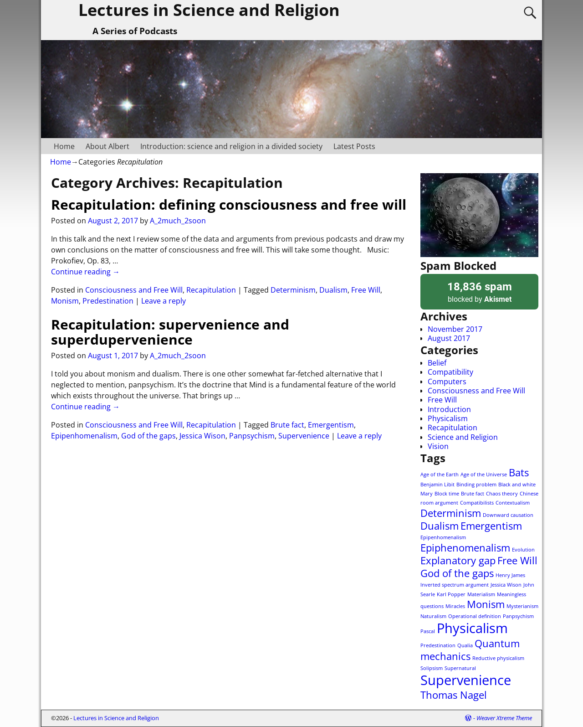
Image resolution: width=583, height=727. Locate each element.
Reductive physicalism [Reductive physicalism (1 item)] (498, 658)
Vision (438, 446)
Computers (447, 381)
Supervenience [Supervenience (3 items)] (465, 680)
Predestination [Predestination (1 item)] (437, 645)
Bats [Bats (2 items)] (519, 472)
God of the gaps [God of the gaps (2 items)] (457, 573)
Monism (65, 301)
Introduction (449, 409)
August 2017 (449, 338)
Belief (437, 363)
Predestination (107, 301)
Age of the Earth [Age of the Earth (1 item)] (439, 474)
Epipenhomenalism (84, 436)
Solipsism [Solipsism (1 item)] (431, 668)
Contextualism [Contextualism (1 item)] (513, 503)
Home (64, 146)
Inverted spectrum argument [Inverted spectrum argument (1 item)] (454, 585)
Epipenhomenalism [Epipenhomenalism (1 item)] (443, 537)
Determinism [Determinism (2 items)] (450, 513)
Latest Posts (354, 146)
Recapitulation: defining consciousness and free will (228, 204)
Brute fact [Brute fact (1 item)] (472, 493)
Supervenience (303, 436)
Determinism (293, 290)
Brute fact (287, 425)
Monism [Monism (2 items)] (486, 604)
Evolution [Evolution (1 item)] (523, 550)
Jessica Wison (202, 436)
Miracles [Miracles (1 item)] (455, 606)
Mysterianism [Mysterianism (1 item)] (522, 606)
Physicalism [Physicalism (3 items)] (472, 628)
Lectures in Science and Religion (116, 718)
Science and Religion (463, 437)
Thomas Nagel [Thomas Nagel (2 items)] (453, 694)
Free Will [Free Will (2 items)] (517, 560)
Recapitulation (211, 290)
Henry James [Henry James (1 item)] (510, 575)
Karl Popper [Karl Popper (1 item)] (451, 594)
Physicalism (448, 418)
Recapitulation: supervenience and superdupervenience (170, 332)
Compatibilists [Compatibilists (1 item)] (477, 503)
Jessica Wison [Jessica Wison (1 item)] (506, 585)
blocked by (479, 291)
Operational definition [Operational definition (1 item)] (474, 616)
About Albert (107, 146)
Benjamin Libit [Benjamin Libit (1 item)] (437, 484)
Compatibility (450, 372)
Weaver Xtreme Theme (504, 718)
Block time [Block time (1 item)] (447, 493)
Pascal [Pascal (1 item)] (427, 631)
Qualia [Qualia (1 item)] (465, 645)
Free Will (365, 290)
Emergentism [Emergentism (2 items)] (491, 525)
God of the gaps (148, 436)
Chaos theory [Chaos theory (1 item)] (502, 493)
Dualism (333, 290)
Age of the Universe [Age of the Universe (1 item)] (483, 474)
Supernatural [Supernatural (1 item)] (460, 668)
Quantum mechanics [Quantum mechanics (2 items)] (470, 650)
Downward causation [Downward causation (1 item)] (508, 515)
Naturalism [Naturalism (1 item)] (433, 616)
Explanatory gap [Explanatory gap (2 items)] (458, 560)
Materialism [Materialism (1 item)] (481, 594)
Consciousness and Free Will (134, 290)
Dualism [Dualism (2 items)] (439, 525)
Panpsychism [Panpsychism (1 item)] (518, 616)
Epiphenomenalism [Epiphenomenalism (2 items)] (465, 547)
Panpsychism (252, 436)
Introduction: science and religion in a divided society (231, 146)
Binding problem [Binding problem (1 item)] (476, 484)
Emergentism (331, 425)
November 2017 (455, 329)
